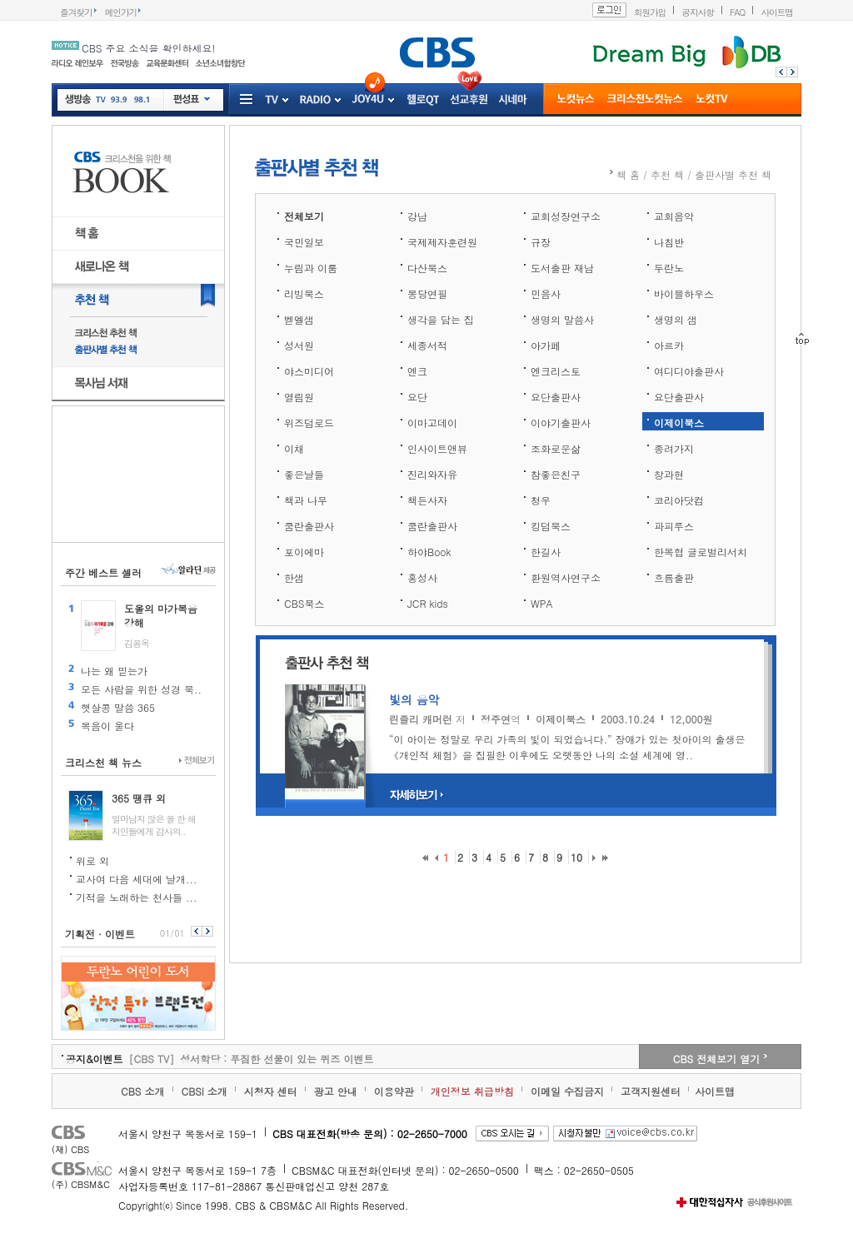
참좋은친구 (556, 474)
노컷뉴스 (575, 100)
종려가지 (674, 448)
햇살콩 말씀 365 (118, 707)
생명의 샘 (675, 319)
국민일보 (304, 242)
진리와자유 (432, 474)
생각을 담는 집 (440, 319)
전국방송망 (124, 63)
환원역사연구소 (566, 577)
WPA (541, 603)
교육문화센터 (167, 63)
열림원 (299, 397)
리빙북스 (304, 293)
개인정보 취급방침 (472, 1091)
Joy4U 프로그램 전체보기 (390, 100)
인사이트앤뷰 (437, 448)
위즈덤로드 (309, 422)
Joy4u (368, 99)
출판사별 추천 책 (138, 350)
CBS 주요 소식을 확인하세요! (149, 48)
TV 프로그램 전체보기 (284, 100)
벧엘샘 (299, 319)
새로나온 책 (138, 267)
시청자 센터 (270, 1091)
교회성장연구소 (566, 216)
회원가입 (650, 12)
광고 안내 (335, 1091)
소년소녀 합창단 (220, 63)
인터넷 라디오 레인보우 (77, 63)
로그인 (609, 9)
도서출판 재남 (562, 268)
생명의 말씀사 (562, 319)
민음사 (546, 293)
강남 (417, 216)
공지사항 (697, 12)
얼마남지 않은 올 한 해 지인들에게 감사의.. (154, 825)
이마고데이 (432, 422)
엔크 (417, 371)
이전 (779, 72)
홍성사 (422, 577)
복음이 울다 (107, 725)
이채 (294, 448)
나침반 (669, 242)
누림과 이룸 (310, 268)
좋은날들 (304, 474)
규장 (541, 242)
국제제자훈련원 (442, 242)
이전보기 (195, 930)
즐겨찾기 (76, 12)
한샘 (294, 577)
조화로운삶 (556, 448)
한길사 (546, 551)
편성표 (192, 100)
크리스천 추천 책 (138, 333)
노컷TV (712, 100)
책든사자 (427, 500)
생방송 (78, 99)
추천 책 (138, 300)
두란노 (669, 268)
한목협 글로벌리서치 (700, 551)
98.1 (140, 102)
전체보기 (197, 761)
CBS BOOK (138, 171)
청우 (541, 500)
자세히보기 (417, 795)
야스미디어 (309, 371)
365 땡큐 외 (139, 798)
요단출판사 (556, 397)
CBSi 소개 (204, 1091)
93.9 (119, 102)
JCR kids (427, 603)
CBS (83, 1134)
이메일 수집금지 (567, 1091)
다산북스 (427, 268)
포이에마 (304, 551)
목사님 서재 (138, 383)
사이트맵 (777, 12)
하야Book (429, 551)
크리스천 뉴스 (644, 100)
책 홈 (138, 233)
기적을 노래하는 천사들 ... (136, 897)
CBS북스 (304, 603)
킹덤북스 (551, 526)
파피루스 (674, 526)
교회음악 (674, 216)
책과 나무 (305, 500)
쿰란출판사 (309, 526)
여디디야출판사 (689, 371)
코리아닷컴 (679, 500)
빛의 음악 (414, 699)
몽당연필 (427, 293)
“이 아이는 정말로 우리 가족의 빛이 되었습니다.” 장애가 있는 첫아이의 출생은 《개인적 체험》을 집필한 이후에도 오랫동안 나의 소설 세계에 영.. (567, 747)
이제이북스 (679, 422)
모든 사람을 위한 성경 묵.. (141, 689)
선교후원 (469, 100)
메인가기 (121, 12)
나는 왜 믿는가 (114, 671)
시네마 (513, 100)
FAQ (738, 12)
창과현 (669, 474)
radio (315, 100)
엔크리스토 (556, 371)
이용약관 (394, 1091)
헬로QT (423, 100)
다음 (794, 72)
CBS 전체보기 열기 (716, 1059)
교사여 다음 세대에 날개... (136, 879)
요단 (417, 397)
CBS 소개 (142, 1091)
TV (101, 102)
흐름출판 (674, 577)
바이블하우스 (684, 293)
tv (271, 100)
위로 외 (92, 860)
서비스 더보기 (247, 100)
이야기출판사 (561, 422)
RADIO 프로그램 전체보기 (336, 100)
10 (576, 857)
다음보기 (209, 930)
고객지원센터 (651, 1091)
